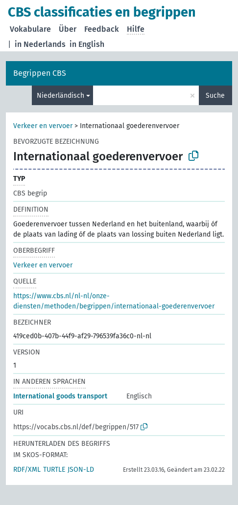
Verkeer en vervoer (42, 126)
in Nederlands (40, 44)
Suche (215, 95)
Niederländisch (60, 95)
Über (67, 29)
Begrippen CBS (39, 73)
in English (87, 44)
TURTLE (54, 469)
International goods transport (60, 396)
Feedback (101, 29)
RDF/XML (27, 469)
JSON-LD (81, 469)
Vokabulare (30, 29)
